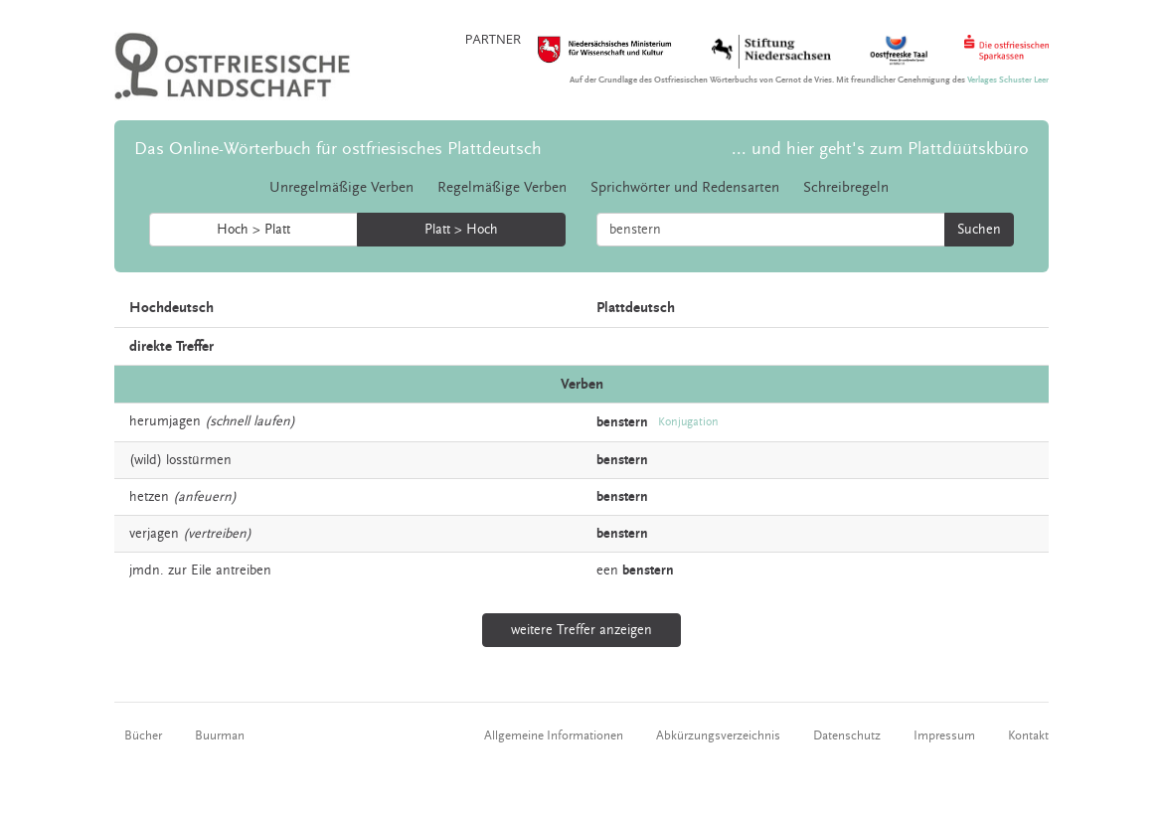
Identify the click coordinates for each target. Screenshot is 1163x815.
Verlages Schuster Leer (1008, 80)
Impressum (944, 735)
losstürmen (199, 460)
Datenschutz (847, 735)
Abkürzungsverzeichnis (718, 735)
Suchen (979, 230)
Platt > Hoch (461, 230)
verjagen (154, 534)
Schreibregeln (846, 187)
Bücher (143, 735)
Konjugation (688, 421)
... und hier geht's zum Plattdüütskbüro (880, 148)
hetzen (149, 497)
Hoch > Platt (253, 230)
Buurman (220, 735)
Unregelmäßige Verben (341, 187)
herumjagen (165, 421)
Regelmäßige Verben (502, 187)
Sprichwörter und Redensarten (684, 187)
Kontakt (1028, 735)
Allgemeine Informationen (553, 735)
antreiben (243, 570)
